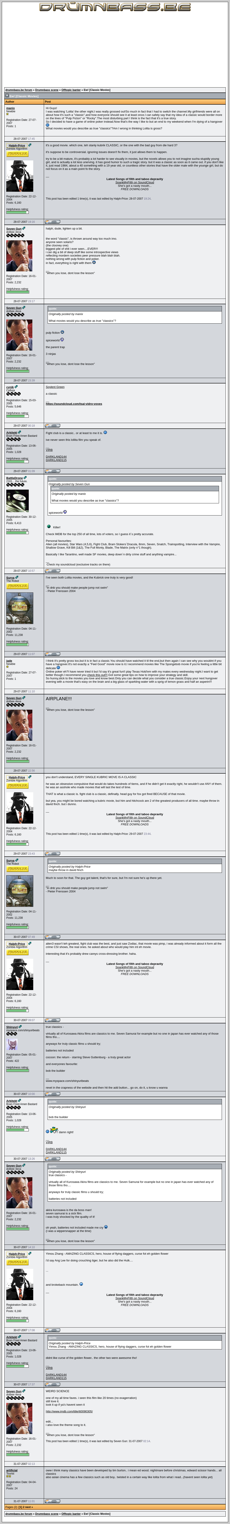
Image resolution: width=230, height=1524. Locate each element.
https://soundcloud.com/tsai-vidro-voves (74, 403)
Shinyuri (12, 1027)
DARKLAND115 (56, 460)
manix (10, 108)
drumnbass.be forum (18, 90)
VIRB (49, 450)
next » (29, 1507)
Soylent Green (55, 387)
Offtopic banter (71, 90)
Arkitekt (11, 432)
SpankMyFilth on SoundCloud (134, 182)
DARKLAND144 (56, 456)
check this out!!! (97, 675)
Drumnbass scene (46, 90)
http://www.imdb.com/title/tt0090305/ (69, 1411)
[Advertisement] (115, 49)
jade (9, 660)
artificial (12, 1470)
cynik (10, 387)
